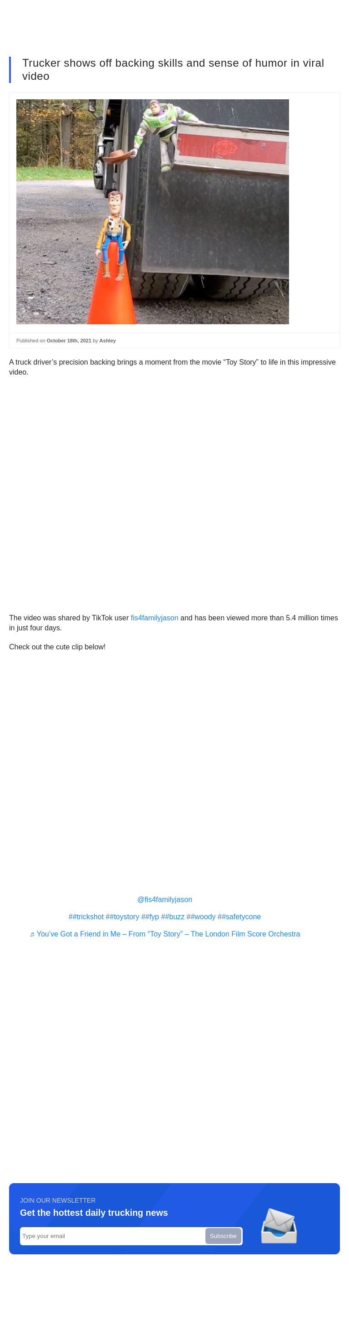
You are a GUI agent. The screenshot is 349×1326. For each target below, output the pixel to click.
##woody (201, 917)
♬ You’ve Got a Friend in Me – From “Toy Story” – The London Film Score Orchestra (165, 934)
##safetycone (239, 917)
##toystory (123, 917)
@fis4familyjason (164, 899)
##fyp (150, 917)
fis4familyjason (155, 618)
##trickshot (86, 917)
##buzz (172, 917)
